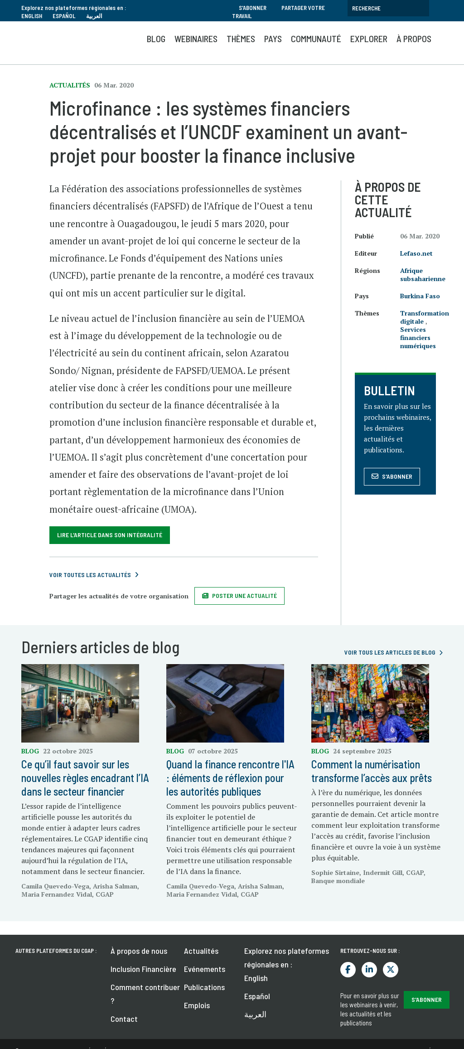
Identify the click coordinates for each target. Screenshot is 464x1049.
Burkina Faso (420, 295)
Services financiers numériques (418, 337)
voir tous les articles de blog (389, 652)
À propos (413, 38)
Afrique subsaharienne (422, 274)
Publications (204, 987)
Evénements (204, 969)
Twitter (390, 969)
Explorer (368, 38)
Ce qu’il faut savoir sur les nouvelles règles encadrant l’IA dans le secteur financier (85, 778)
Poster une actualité (244, 595)
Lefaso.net (416, 253)
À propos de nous (139, 951)
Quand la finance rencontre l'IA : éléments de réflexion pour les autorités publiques (230, 778)
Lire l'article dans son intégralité (109, 535)
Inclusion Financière (143, 969)
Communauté (316, 38)
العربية (94, 15)
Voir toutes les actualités (90, 574)
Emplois (197, 1005)
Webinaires (196, 38)
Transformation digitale (424, 317)
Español (64, 15)
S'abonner (252, 7)
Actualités (201, 951)
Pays (273, 38)
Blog (156, 38)
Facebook (348, 969)
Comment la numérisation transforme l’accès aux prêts (371, 771)
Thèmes (241, 38)
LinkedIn (369, 969)
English (31, 15)
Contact (124, 1019)
